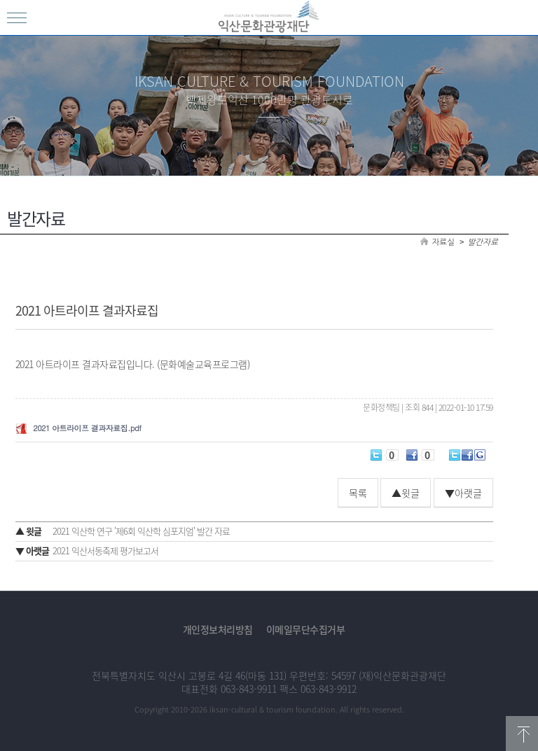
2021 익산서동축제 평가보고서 (86, 550)
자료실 (443, 242)
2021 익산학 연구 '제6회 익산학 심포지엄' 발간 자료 (122, 531)
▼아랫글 (463, 493)
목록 (358, 493)
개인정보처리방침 (218, 629)
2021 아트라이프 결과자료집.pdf (87, 428)
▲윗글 (406, 493)
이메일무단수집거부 (305, 629)
